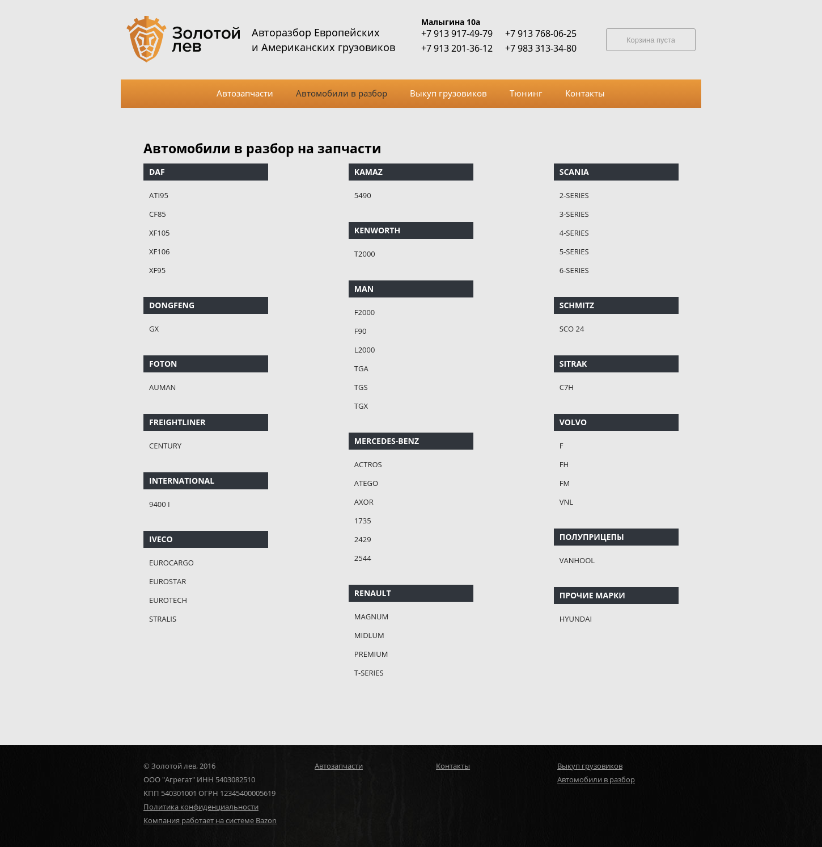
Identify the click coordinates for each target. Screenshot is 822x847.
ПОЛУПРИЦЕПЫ (592, 536)
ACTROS (368, 464)
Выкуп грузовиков (589, 766)
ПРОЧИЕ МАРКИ (592, 595)
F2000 (364, 312)
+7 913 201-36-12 (457, 48)
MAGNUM (371, 616)
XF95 (157, 270)
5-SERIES (574, 251)
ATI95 (158, 195)
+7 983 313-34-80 (541, 48)
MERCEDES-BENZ (386, 440)
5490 (362, 195)
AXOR (364, 502)
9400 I (159, 504)
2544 (362, 558)
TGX (361, 406)
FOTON (163, 363)
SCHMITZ (577, 305)
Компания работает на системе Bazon (210, 820)
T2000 (364, 254)
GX (154, 329)
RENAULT (372, 593)
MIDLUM (369, 635)
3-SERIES (574, 214)
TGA (361, 368)
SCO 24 (572, 329)
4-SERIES (574, 233)
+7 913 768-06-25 (541, 33)
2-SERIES (574, 195)
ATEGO (366, 483)
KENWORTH (377, 230)
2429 (362, 539)
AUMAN (162, 387)
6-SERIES (574, 270)
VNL (566, 502)
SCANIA (574, 171)
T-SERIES (369, 673)
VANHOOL (577, 560)
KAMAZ (368, 171)
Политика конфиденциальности (201, 807)
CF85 (157, 214)
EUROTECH (168, 600)
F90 (360, 331)
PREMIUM (371, 654)
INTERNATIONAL (181, 480)
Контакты (453, 766)
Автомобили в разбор (596, 779)
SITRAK (573, 363)
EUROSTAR (167, 581)
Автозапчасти (339, 766)
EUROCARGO (171, 562)
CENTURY (165, 446)
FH (564, 464)
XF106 (159, 251)
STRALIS (162, 619)
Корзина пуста (650, 40)
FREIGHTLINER (177, 422)
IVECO (161, 539)
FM (565, 483)
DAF (157, 171)
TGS (361, 387)
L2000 (364, 350)
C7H (567, 387)
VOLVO (573, 422)
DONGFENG (171, 305)
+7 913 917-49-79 (457, 33)
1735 (362, 520)
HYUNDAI (576, 619)
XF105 (159, 233)
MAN (364, 288)
